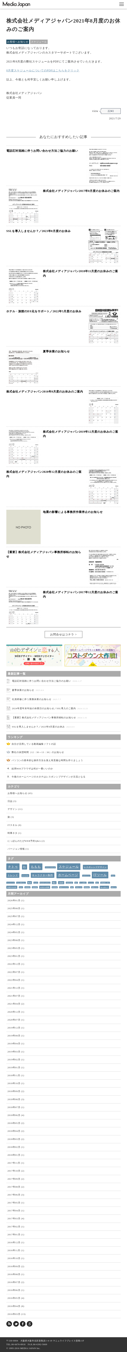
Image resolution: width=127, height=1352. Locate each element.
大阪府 (61, 882)
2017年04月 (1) (16, 1210)
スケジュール (39, 41)
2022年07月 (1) (16, 972)
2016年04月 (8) (16, 1306)
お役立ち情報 (44, 887)
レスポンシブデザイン (95, 867)
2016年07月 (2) (16, 1282)
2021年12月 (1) (16, 988)
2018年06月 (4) (16, 1115)
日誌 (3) (12, 801)
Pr (24, 867)
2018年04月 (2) (16, 1131)
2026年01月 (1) (16, 900)
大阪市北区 (69, 882)
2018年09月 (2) (16, 1091)
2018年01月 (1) (16, 1155)
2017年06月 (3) (16, 1194)
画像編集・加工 (105, 882)
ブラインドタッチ (50, 867)
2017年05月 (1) (16, 1202)
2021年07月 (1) (16, 996)
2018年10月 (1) (16, 1083)
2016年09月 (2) (16, 1266)
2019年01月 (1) (16, 1067)
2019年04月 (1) (16, 1043)
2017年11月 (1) (16, 1163)
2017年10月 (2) (16, 1170)
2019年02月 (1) (16, 1059)
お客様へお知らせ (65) (20, 793)
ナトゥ (13, 866)
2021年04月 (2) (16, 1003)
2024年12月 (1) (16, 924)
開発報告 (86, 887)
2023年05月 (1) (16, 948)
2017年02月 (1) (16, 1226)
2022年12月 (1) (16, 964)
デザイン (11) (15, 809)
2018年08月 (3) (16, 1099)
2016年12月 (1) (16, 1242)
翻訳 (54, 882)
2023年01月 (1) (16, 956)
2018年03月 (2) (16, 1139)
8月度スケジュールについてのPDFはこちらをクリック (42, 70)
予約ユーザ (79, 887)
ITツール (100, 875)
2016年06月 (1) (16, 1290)
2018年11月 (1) (16, 1075)
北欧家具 (27, 887)
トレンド (13, 875)
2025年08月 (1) (16, 908)
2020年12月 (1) (16, 1012)
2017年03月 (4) (16, 1218)
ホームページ (68, 875)
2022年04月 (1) (16, 980)
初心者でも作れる (45, 882)
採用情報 (54, 887)
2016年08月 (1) (16, 1274)
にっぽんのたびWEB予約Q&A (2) (26, 841)
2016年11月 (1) (16, 1250)
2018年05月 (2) (16, 1123)
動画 (29, 882)
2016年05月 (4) (16, 1298)
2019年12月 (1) (16, 1027)
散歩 (97, 882)
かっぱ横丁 (83, 882)
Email (113, 875)
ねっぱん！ (104, 887)
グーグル (25, 875)
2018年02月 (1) (16, 1147)
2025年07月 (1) (16, 916)
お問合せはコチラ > (63, 634)
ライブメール (10, 882)
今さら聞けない (21, 882)
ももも (36, 866)
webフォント (86, 875)
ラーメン (90, 882)
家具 (72, 887)
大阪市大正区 (12, 887)
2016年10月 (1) (16, 1258)
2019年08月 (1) (16, 1035)
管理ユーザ (95, 887)
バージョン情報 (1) (18, 849)
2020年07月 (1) (16, 1019)
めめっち (113, 887)
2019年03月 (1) (16, 1051)
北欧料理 (34, 887)
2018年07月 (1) (16, 1107)
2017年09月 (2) (16, 1179)
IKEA (21, 887)
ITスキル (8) (14, 825)
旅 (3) (11, 817)
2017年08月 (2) (16, 1186)
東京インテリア (64, 887)
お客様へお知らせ (17, 41)
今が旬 (36, 882)
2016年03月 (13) (17, 1314)
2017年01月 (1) (16, 1234)
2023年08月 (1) (16, 940)
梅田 (76, 882)
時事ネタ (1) (14, 833)
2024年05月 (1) (16, 932)
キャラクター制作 (42, 875)
